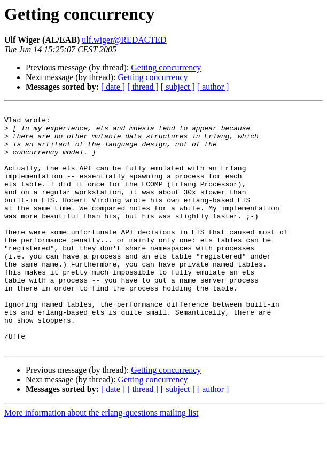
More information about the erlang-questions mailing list (101, 460)
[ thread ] (143, 86)
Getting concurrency (166, 67)
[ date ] (113, 86)
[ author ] (213, 86)
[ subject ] (178, 86)
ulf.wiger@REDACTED (124, 39)
